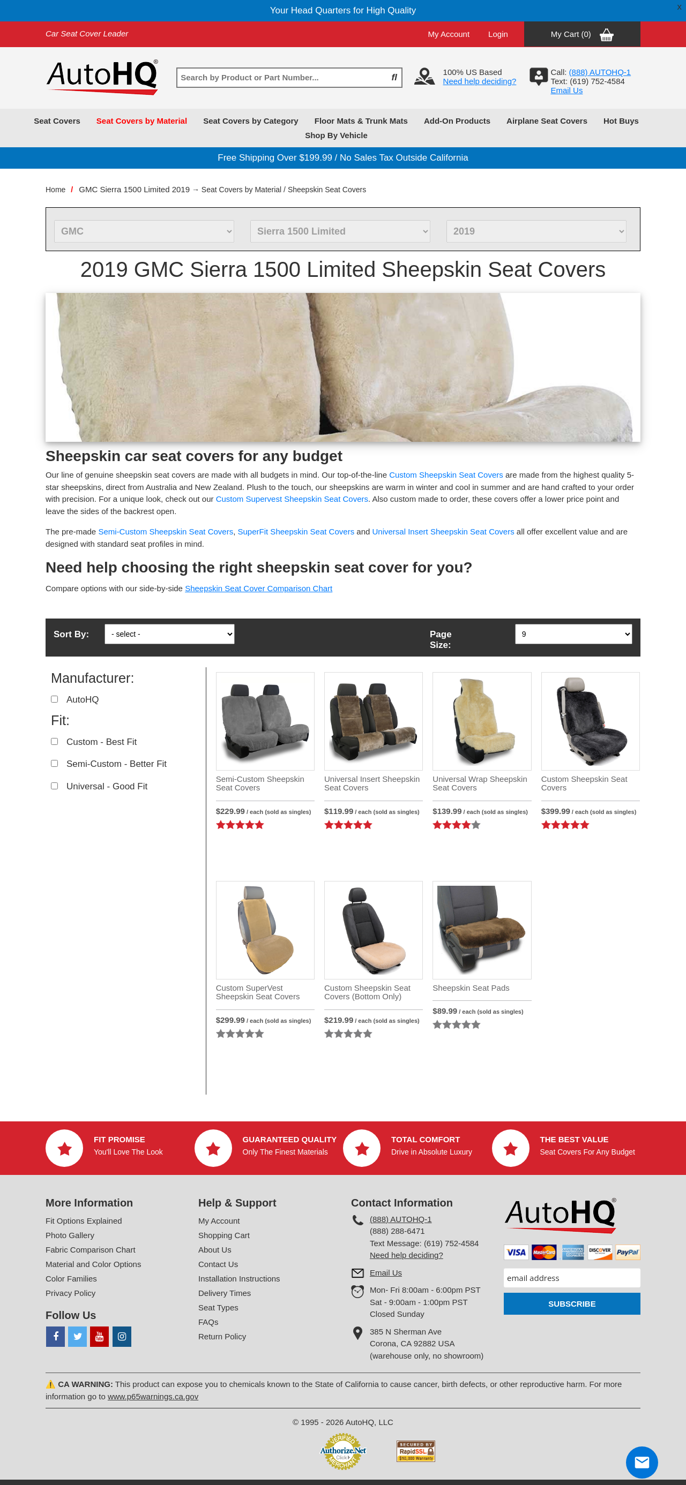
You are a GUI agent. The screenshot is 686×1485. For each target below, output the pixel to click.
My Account (449, 34)
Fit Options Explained (84, 1220)
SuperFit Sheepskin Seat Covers (296, 531)
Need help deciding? (480, 81)
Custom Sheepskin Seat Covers (446, 474)
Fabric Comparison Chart (91, 1249)
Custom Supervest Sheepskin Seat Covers (292, 498)
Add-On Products (457, 120)
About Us (215, 1249)
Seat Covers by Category (251, 120)
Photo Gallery (70, 1235)
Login (498, 34)
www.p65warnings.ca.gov (153, 1396)
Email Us (566, 90)
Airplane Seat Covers (546, 120)
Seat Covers (57, 120)
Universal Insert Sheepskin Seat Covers (443, 531)
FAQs (208, 1321)
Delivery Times (224, 1293)
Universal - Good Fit (106, 786)
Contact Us (218, 1264)
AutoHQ (82, 700)
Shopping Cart (224, 1235)
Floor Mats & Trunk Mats (361, 120)
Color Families (71, 1278)
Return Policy (222, 1336)
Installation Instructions (239, 1278)
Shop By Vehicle (336, 135)
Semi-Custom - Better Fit (116, 764)
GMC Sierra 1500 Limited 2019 (134, 189)
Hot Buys (621, 120)
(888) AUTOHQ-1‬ (600, 72)
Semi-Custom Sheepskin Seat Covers (165, 531)
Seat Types (218, 1307)
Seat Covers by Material (141, 120)
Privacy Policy (70, 1293)
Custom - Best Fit (101, 742)
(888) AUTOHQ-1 (401, 1219)
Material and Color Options (93, 1264)
